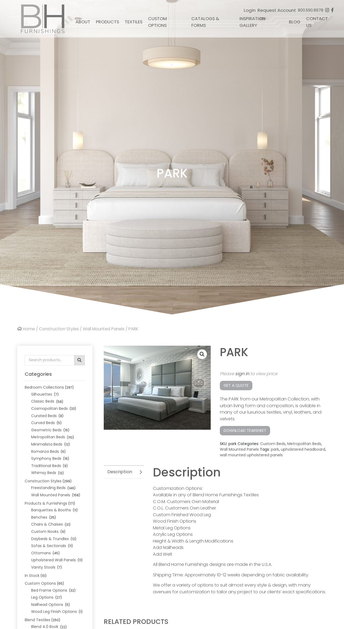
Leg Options (42, 597)
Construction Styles (59, 329)
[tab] (124, 472)
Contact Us (317, 22)
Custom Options (157, 22)
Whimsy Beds (43, 472)
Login (250, 10)
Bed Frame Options (49, 590)
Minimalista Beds (46, 444)
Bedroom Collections (44, 387)
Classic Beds (42, 401)
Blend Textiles (37, 620)
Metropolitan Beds (48, 437)
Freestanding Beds (48, 487)
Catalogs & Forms (205, 22)
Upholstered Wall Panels (53, 560)
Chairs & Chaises (47, 524)
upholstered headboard (303, 449)
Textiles (133, 22)
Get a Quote (236, 385)
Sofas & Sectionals (48, 545)
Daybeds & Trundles (50, 538)
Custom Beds (272, 443)
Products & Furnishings (46, 503)
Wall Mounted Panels (103, 329)
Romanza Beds (45, 451)
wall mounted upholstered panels (251, 455)
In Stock (32, 575)
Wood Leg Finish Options (54, 611)
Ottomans (41, 553)
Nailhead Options (47, 604)
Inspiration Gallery (252, 22)
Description (120, 472)
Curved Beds (43, 422)
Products (107, 22)
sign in (242, 374)
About (83, 22)
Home (29, 329)
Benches (39, 517)
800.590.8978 (310, 10)
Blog (294, 22)
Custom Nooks (45, 531)
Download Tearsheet (245, 430)
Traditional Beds (46, 465)
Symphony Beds (46, 458)
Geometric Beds (46, 430)
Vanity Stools (43, 567)
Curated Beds (44, 415)
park (275, 449)
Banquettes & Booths (51, 510)
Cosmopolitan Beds (49, 408)
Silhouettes (41, 394)
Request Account (276, 10)
